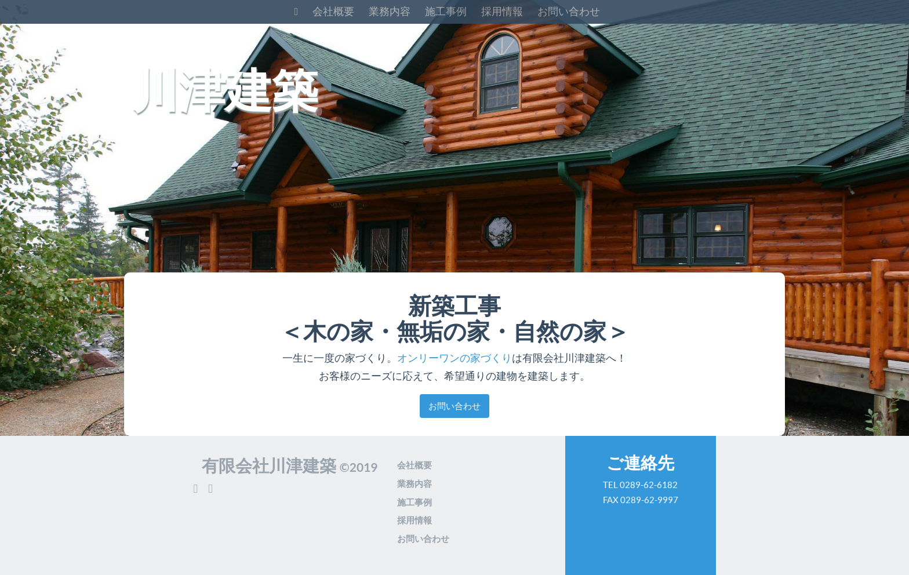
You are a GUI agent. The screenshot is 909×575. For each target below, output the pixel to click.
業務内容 (389, 11)
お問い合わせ (568, 11)
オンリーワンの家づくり (454, 358)
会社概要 (333, 11)
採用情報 (502, 11)
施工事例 (446, 11)
